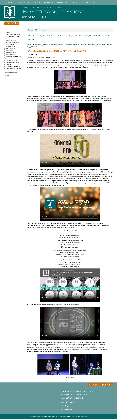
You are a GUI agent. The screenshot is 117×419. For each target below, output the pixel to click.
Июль (75, 44)
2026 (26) (31, 36)
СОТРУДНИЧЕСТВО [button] (72, 2)
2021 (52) (78, 36)
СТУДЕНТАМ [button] (37, 2)
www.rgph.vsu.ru (66, 409)
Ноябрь (109, 44)
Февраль (38, 44)
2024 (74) (50, 36)
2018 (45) (106, 36)
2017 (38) (31, 40)
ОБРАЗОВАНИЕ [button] (49, 2)
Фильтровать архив (11, 72)
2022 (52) (69, 36)
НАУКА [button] (60, 2)
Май (60, 44)
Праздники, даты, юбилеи (35, 57)
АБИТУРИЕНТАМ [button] (24, 2)
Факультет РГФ (33, 30)
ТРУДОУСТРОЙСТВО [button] (88, 2)
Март (46, 44)
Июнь (68, 44)
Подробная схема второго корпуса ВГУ (74, 394)
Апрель (53, 44)
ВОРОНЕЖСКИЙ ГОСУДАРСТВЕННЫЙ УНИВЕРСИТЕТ (45, 8)
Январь (29, 44)
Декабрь (32, 47)
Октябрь (101, 44)
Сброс (7, 75)
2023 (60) (59, 36)
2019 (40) (97, 36)
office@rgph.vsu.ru (67, 406)
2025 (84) (40, 36)
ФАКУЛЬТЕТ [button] (12, 2)
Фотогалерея (70, 378)
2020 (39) (87, 36)
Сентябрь (91, 44)
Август (82, 44)
